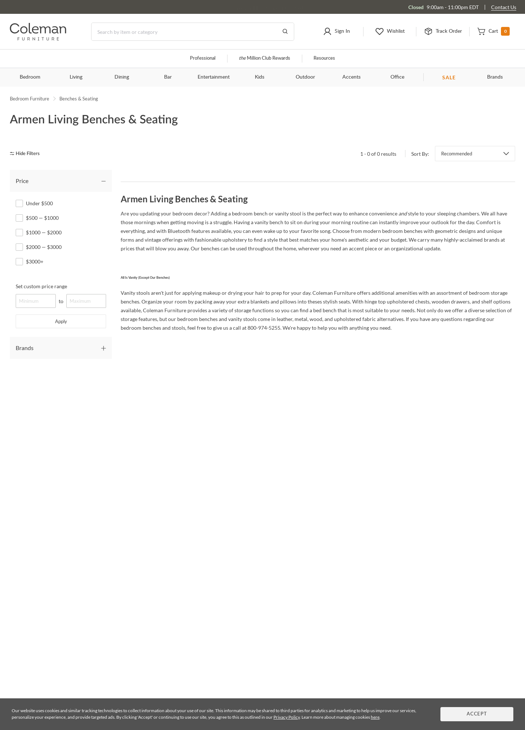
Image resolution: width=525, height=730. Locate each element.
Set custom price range (41, 286)
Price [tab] (22, 180)
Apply (61, 321)
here (375, 717)
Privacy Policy (286, 717)
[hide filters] (27, 154)
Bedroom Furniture (29, 99)
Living (76, 77)
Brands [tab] (25, 347)
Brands (495, 77)
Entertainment (214, 77)
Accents (351, 77)
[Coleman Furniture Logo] (38, 38)
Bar (168, 77)
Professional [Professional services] (202, 58)
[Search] (193, 31)
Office (397, 77)
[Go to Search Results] (285, 31)
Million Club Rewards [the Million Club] (264, 58)
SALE (449, 77)
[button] (337, 31)
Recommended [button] (456, 153)
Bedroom (30, 77)
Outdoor (305, 77)
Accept (477, 714)
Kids (259, 77)
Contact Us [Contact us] (503, 7)
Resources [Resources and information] (324, 58)
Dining (121, 77)
